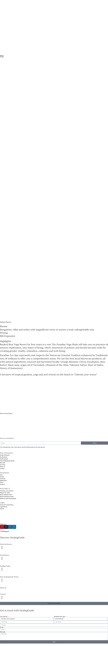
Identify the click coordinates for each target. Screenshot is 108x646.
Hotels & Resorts (6, 544)
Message (2, 632)
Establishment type (59, 616)
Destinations (4, 555)
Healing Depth (5, 566)
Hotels (2, 57)
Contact (3, 594)
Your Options (4, 616)
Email (2, 627)
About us (3, 588)
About (1, 55)
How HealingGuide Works (9, 577)
